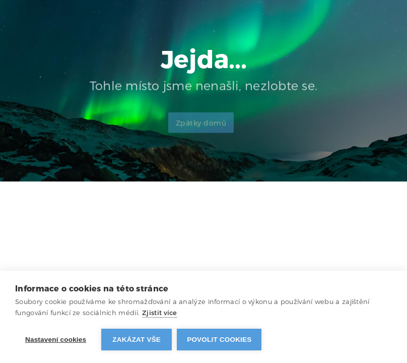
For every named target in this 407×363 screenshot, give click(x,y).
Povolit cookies (219, 339)
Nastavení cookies (55, 339)
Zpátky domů (201, 127)
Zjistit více (159, 313)
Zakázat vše (136, 339)
